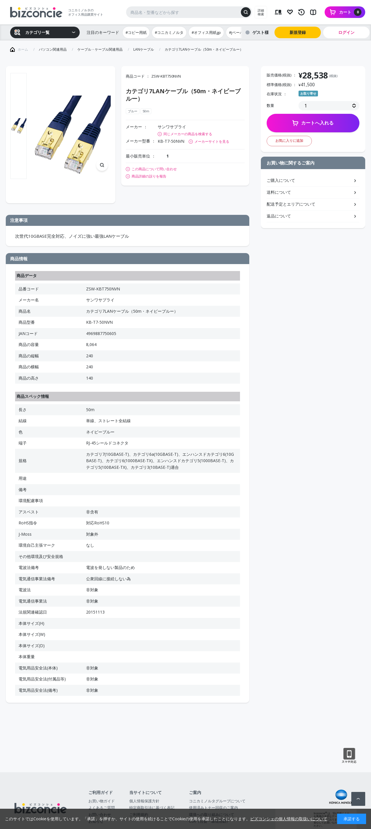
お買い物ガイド (101, 801)
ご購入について (281, 180)
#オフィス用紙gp (206, 32)
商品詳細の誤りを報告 (149, 176)
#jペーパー (238, 32)
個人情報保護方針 (144, 801)
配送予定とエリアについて (291, 204)
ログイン (346, 32)
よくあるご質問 (101, 807)
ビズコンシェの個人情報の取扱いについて (288, 818)
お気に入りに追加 (289, 140)
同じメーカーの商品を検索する (187, 133)
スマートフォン (349, 756)
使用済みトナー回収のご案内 (213, 807)
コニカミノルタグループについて (217, 801)
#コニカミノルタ (169, 32)
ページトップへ (358, 799)
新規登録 (298, 32)
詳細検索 (261, 12)
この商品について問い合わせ (154, 169)
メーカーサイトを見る (211, 141)
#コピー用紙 (136, 32)
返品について (279, 216)
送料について (279, 192)
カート (350, 12)
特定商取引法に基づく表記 (151, 807)
